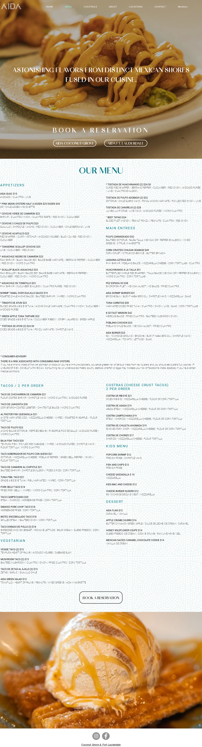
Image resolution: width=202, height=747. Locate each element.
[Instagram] (96, 736)
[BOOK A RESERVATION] (101, 597)
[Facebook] (106, 736)
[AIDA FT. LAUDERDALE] (125, 143)
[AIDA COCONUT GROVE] (74, 143)
